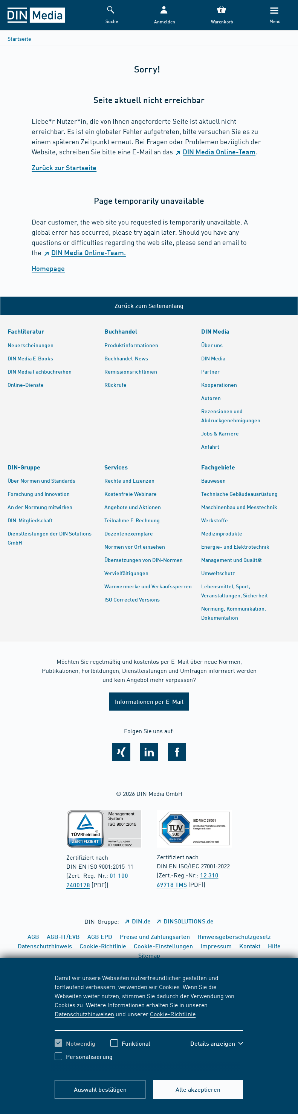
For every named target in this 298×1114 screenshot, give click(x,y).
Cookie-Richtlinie (173, 1013)
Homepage (48, 268)
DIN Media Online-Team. (88, 252)
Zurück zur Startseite (64, 167)
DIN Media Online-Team (219, 152)
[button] (164, 15)
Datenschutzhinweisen (84, 1013)
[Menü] (274, 15)
